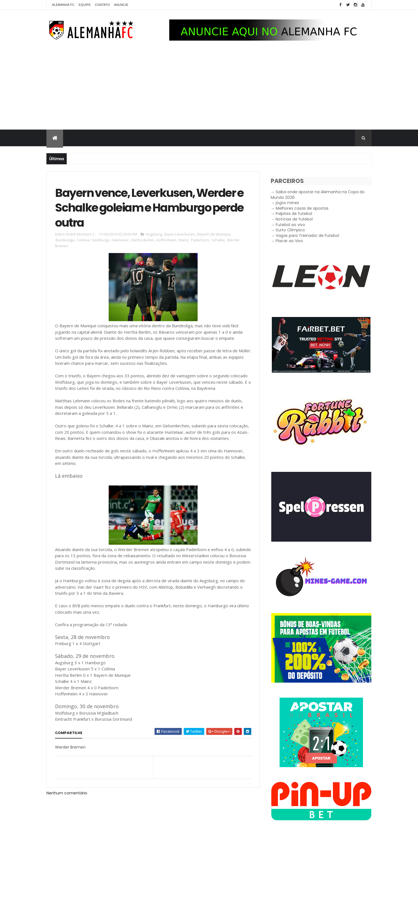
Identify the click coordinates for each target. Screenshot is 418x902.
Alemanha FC (63, 4)
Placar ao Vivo (289, 241)
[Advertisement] (209, 88)
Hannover (120, 239)
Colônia (83, 239)
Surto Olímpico (290, 230)
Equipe (85, 4)
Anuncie (121, 4)
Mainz (183, 239)
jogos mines (287, 202)
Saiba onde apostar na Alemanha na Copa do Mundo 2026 (318, 194)
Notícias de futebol (294, 219)
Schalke (218, 239)
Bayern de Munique (214, 234)
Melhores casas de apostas (302, 208)
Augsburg (154, 234)
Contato (102, 4)
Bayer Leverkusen (179, 234)
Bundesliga (65, 239)
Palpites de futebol (294, 213)
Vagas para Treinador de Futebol (307, 235)
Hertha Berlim (142, 239)
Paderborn (200, 239)
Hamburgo (101, 239)
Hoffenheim (166, 239)
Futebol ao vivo (290, 224)
